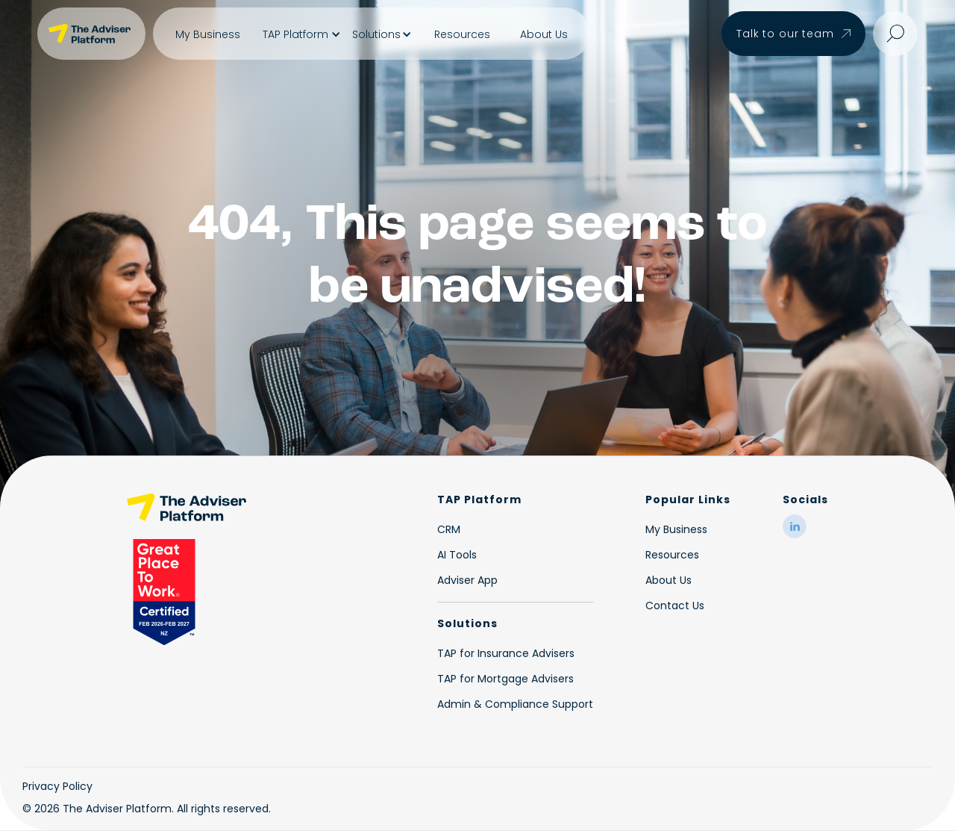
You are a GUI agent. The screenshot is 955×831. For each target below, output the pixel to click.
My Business (207, 34)
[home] (91, 33)
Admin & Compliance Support (515, 704)
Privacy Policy (57, 786)
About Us (544, 34)
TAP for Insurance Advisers (505, 653)
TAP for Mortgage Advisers (505, 679)
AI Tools (457, 555)
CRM (448, 529)
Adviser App (467, 580)
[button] (300, 34)
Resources (462, 34)
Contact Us (674, 605)
